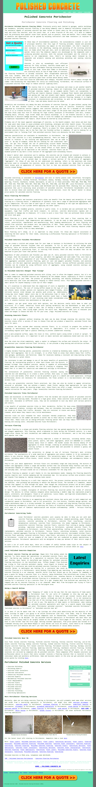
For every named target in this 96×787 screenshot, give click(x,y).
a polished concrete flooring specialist (21, 576)
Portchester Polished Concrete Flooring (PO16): (23, 26)
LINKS (69, 12)
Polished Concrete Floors (32, 741)
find (10, 642)
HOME (64, 12)
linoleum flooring (50, 704)
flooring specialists (13, 712)
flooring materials (83, 50)
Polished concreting (12, 178)
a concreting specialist (29, 702)
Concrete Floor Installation (68, 748)
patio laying (20, 710)
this (81, 546)
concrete (59, 188)
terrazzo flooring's (70, 452)
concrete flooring (36, 700)
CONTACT (80, 12)
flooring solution (62, 654)
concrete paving (11, 708)
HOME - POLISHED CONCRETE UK (48, 766)
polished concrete (24, 28)
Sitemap (6, 772)
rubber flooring (37, 708)
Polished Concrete (45, 743)
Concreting (9, 746)
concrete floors (50, 525)
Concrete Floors (61, 746)
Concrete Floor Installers (64, 743)
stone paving (73, 706)
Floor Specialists (27, 750)
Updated (25, 772)
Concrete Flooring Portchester (47, 758)
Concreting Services (63, 741)
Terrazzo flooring (12, 429)
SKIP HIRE (85, 708)
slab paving (62, 708)
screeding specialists (45, 706)
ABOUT (74, 12)
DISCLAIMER (87, 12)
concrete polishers (41, 517)
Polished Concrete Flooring (25, 743)
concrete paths (22, 704)
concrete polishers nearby (31, 564)
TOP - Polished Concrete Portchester (19, 758)
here (26, 658)
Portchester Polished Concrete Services (28, 662)
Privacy (90, 772)
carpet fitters (45, 710)
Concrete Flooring (83, 743)
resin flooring (72, 226)
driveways (19, 706)
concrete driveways (80, 702)
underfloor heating (80, 704)
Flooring (41, 772)
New (21, 772)
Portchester (39, 178)
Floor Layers (15, 741)
